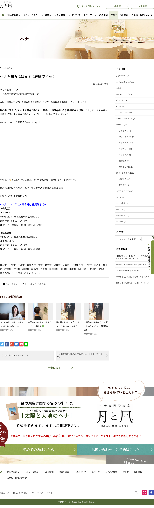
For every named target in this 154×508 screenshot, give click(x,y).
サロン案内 (59, 15)
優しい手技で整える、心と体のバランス (132, 283)
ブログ (114, 15)
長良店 (117, 6)
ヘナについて (74, 15)
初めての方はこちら (38, 449)
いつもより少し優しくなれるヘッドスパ (132, 277)
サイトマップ (37, 493)
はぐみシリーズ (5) (124, 94)
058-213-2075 (7, 241)
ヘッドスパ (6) (125, 155)
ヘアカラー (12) (125, 149)
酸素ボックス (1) (126, 167)
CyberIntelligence (88, 502)
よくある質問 (101, 15)
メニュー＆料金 (30, 15)
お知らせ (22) (121, 88)
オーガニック (30, 284)
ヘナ (8, 284)
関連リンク (4, 493)
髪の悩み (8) (121, 221)
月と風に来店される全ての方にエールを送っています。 (79, 355)
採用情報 (124, 15)
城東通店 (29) (124, 179)
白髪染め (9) (124, 161)
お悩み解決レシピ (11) (125, 82)
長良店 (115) (124, 185)
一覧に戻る (7, 68)
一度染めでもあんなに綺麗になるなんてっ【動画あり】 (96, 326)
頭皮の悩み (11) (122, 215)
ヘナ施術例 (46, 15)
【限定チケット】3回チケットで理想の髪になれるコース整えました (133, 257)
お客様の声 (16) (122, 76)
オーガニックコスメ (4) (125, 119)
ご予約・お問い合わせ (141, 15)
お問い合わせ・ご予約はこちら (116, 449)
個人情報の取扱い (20, 493)
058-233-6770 (7, 212)
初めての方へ (13, 15)
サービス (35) (121, 125)
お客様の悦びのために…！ (17, 355)
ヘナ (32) (120, 197)
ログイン (50, 493)
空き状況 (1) (121, 209)
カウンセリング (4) (127, 137)
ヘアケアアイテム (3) (125, 191)
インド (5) (120, 106)
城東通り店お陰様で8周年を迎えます (131, 264)
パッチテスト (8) (126, 143)
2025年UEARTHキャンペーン (128, 270)
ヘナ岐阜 (42, 284)
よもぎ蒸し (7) (125, 131)
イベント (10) (121, 100)
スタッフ (88, 15)
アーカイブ (120, 239)
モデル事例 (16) (122, 203)
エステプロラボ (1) (124, 112)
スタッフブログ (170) (125, 173)
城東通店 (142, 6)
